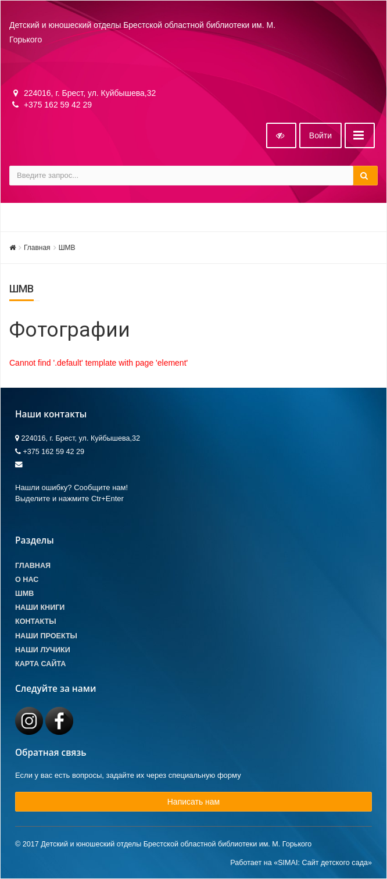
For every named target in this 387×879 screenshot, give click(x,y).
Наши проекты (46, 636)
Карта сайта (40, 664)
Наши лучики (42, 650)
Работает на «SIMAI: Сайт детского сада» (301, 863)
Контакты (35, 621)
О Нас (26, 580)
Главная (37, 248)
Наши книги (39, 607)
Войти (320, 135)
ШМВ (67, 248)
